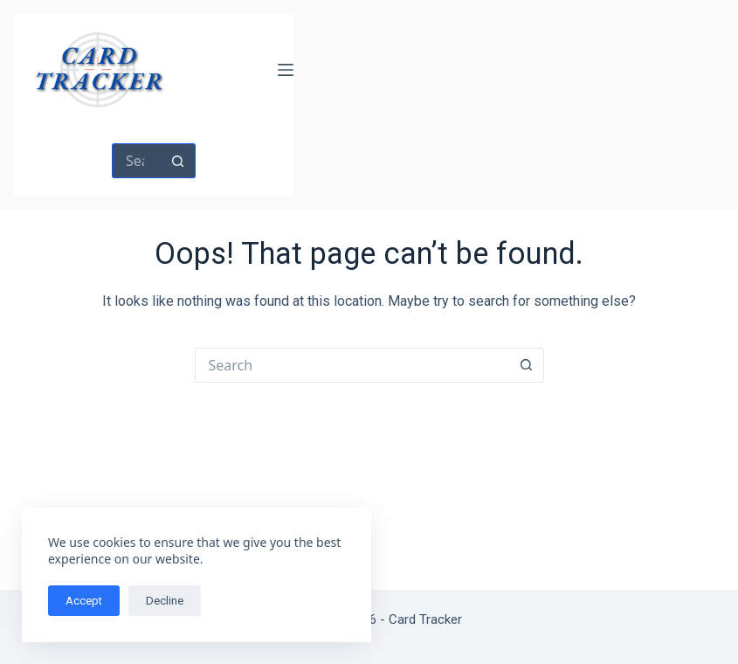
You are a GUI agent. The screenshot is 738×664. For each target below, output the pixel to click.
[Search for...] (136, 160)
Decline (164, 600)
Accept (84, 600)
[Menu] (285, 70)
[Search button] (178, 160)
